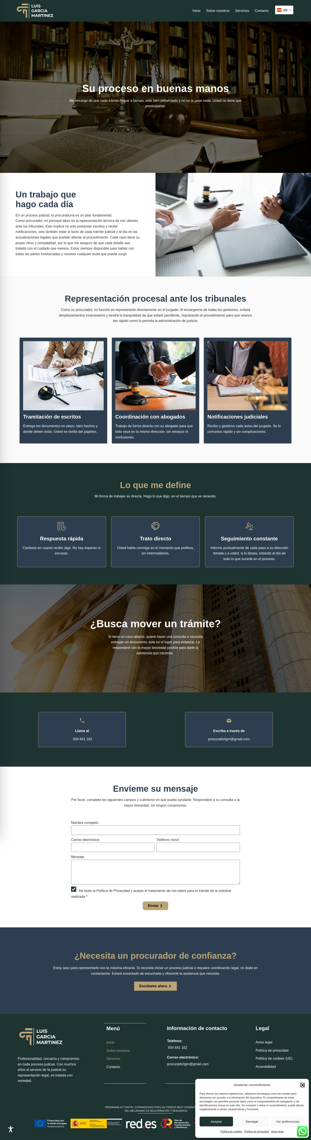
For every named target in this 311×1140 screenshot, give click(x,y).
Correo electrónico (85, 840)
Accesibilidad (266, 1066)
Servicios (242, 11)
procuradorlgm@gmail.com (187, 1064)
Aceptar (216, 1121)
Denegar (252, 1121)
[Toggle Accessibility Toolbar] (10, 1129)
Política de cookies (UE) (274, 1058)
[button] (302, 1085)
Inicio (196, 11)
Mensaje (77, 857)
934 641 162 (177, 1047)
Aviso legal (277, 1131)
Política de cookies (231, 1131)
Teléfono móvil (168, 840)
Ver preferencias (288, 1121)
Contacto (261, 11)
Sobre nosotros (218, 11)
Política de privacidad (256, 1131)
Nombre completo (84, 823)
